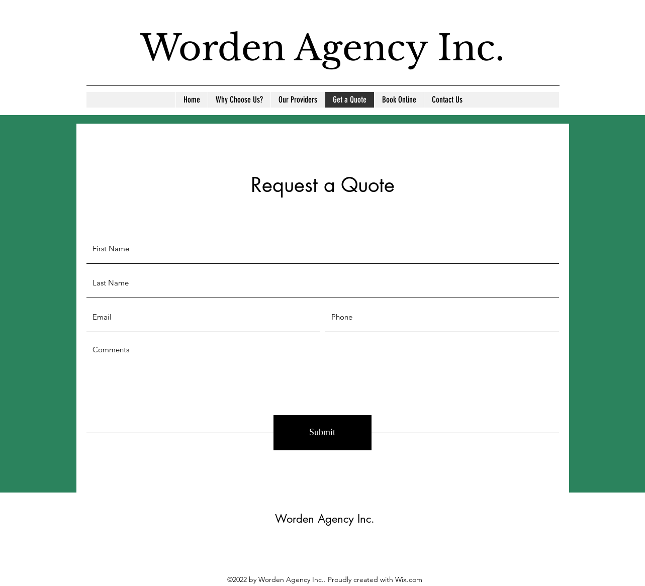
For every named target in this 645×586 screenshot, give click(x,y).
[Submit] (322, 432)
